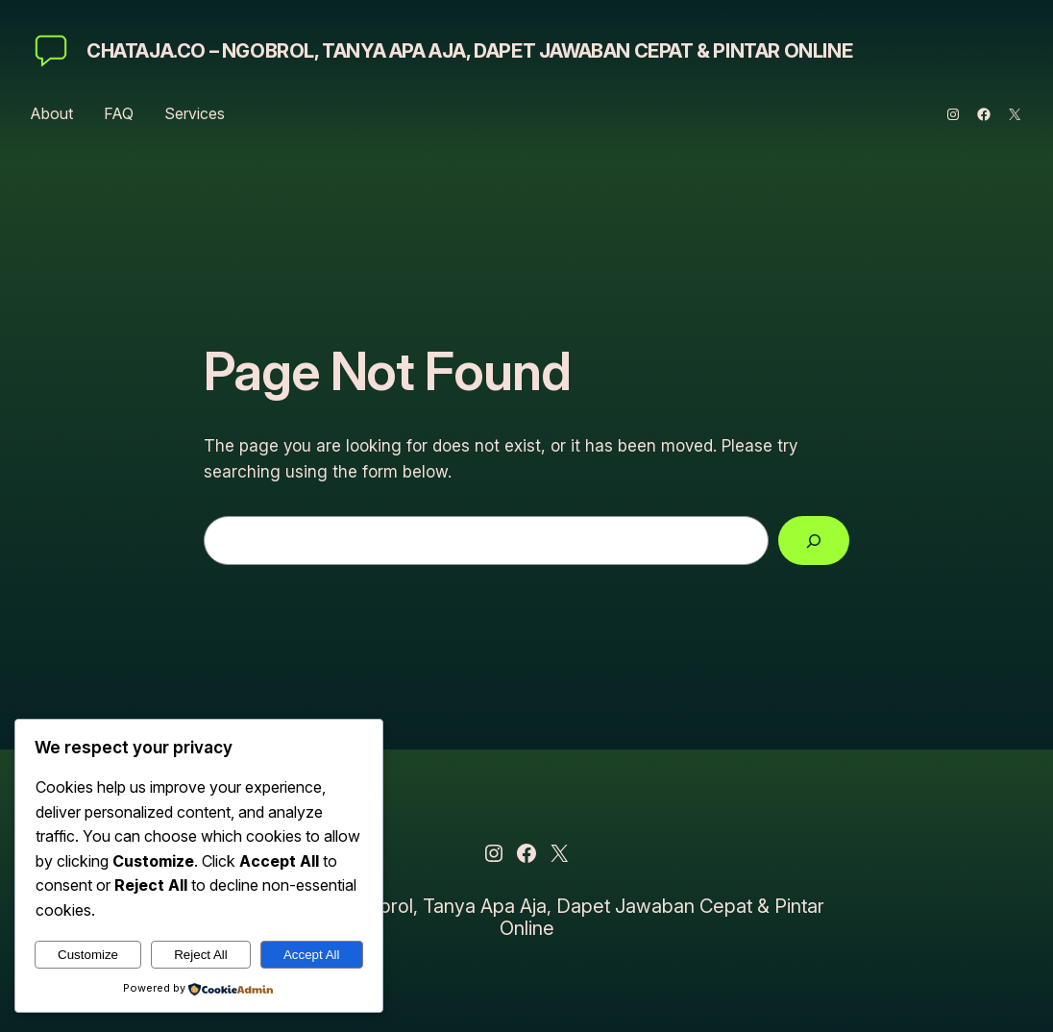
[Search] (813, 540)
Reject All (201, 954)
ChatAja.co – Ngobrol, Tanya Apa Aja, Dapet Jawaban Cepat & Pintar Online (469, 50)
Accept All (311, 954)
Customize (88, 954)
